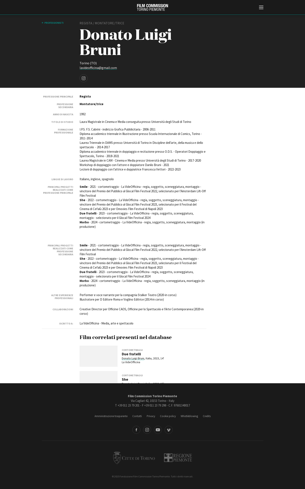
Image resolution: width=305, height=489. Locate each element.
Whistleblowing (189, 416)
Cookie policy (168, 416)
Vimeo (169, 430)
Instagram (147, 430)
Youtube (158, 430)
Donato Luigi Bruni (133, 358)
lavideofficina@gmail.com (98, 68)
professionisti (54, 22)
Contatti (137, 416)
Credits (207, 416)
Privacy (151, 416)
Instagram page (84, 78)
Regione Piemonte (178, 457)
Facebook (136, 430)
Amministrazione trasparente (111, 416)
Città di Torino (134, 457)
